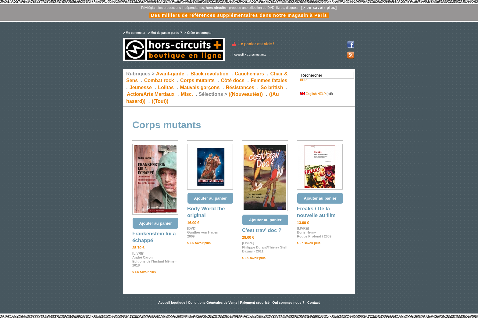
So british (272, 87)
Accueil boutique (172, 302)
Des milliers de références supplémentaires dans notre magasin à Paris (239, 15)
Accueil (239, 54)
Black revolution (209, 73)
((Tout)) (160, 101)
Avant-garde (170, 73)
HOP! (304, 80)
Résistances (240, 87)
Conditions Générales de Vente (212, 302)
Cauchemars (249, 73)
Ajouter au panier (155, 223)
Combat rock (159, 80)
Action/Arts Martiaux (150, 94)
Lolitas (166, 87)
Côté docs (232, 80)
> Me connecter (134, 32)
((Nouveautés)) (246, 94)
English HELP (313, 94)
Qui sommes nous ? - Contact (296, 302)
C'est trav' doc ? (261, 230)
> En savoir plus (144, 272)
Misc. (187, 94)
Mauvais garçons (199, 87)
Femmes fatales (269, 80)
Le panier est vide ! (256, 44)
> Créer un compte (197, 32)
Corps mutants (198, 80)
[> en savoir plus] (319, 7)
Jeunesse (141, 87)
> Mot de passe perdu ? (165, 32)
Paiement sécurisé (255, 302)
